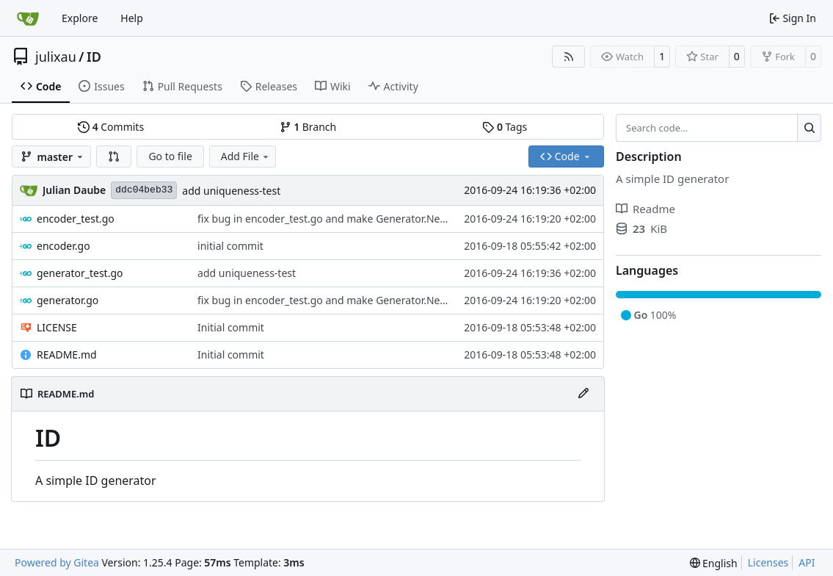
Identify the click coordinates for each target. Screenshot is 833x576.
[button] (113, 156)
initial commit (230, 246)
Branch (308, 127)
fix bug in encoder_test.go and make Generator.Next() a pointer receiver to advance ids (405, 219)
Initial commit (230, 327)
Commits (111, 127)
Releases (268, 86)
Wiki (333, 86)
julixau (55, 56)
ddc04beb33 (143, 189)
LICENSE (57, 327)
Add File (246, 156)
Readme (645, 208)
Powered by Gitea (57, 562)
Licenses (768, 562)
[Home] (27, 18)
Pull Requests (182, 86)
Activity (393, 86)
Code (41, 86)
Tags (504, 127)
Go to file (170, 156)
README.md (67, 354)
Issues (101, 86)
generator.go (67, 300)
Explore (80, 18)
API (807, 562)
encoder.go (63, 246)
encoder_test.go (75, 219)
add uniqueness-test (231, 191)
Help (131, 18)
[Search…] (809, 128)
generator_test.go (80, 273)
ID (94, 56)
